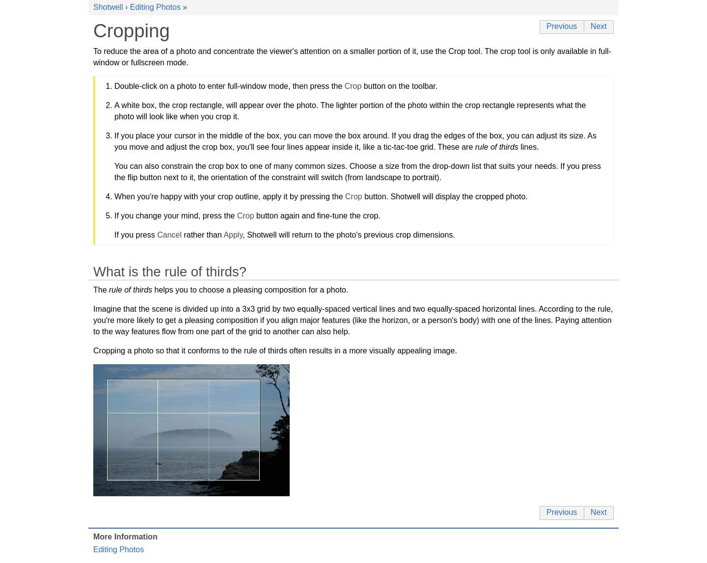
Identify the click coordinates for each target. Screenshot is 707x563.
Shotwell (108, 7)
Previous (561, 26)
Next (599, 26)
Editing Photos (155, 7)
